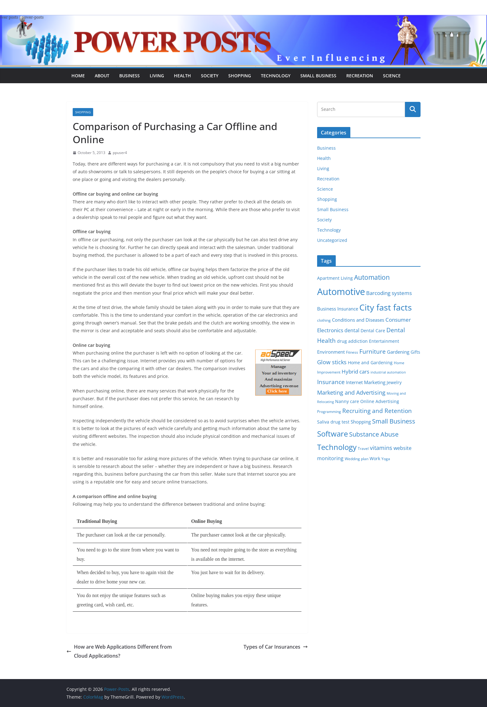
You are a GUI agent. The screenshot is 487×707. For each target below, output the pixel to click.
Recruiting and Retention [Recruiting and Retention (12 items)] (377, 411)
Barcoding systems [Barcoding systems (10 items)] (389, 293)
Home (78, 76)
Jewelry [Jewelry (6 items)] (394, 382)
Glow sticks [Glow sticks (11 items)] (332, 362)
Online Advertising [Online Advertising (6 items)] (379, 401)
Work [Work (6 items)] (375, 458)
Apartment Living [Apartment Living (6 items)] (335, 278)
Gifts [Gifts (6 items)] (415, 352)
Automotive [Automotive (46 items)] (341, 291)
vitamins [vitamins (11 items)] (381, 447)
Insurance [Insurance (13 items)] (331, 382)
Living (157, 76)
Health (182, 76)
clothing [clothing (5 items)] (324, 320)
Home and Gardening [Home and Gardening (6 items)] (370, 362)
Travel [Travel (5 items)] (363, 448)
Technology (275, 76)
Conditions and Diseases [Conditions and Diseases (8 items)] (358, 319)
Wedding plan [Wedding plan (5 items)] (356, 458)
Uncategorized (332, 240)
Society (209, 76)
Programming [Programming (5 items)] (329, 411)
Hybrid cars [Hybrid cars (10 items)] (355, 371)
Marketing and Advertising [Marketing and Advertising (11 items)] (351, 392)
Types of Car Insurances (276, 646)
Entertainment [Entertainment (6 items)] (384, 341)
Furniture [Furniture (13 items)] (372, 351)
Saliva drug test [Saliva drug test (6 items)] (333, 422)
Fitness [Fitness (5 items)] (352, 352)
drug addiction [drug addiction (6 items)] (352, 341)
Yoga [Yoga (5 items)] (385, 458)
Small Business (318, 76)
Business (129, 76)
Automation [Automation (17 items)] (372, 277)
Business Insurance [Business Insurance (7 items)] (337, 309)
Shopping (239, 76)
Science (392, 76)
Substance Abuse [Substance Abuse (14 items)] (373, 434)
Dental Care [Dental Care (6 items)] (373, 330)
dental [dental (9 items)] (351, 330)
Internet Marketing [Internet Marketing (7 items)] (365, 382)
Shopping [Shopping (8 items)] (361, 421)
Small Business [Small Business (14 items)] (393, 421)
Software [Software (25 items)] (332, 433)
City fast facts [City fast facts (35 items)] (385, 307)
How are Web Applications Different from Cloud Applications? (119, 651)
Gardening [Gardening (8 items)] (398, 351)
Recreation (359, 76)
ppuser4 (120, 152)
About (102, 76)
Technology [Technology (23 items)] (337, 447)
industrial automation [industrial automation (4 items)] (388, 372)
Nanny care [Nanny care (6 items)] (347, 401)
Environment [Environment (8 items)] (331, 351)
